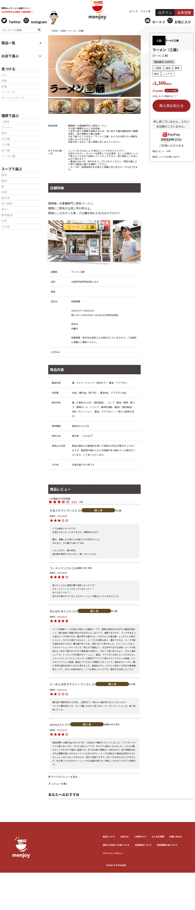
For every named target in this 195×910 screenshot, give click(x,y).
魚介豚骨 (6, 203)
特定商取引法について (167, 844)
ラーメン (6, 127)
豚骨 (4, 175)
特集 (4, 80)
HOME (54, 30)
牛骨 (4, 221)
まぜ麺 (5, 139)
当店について (109, 836)
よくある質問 (158, 836)
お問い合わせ (175, 836)
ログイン (165, 12)
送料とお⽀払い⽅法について (116, 844)
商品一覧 (21, 42)
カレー (5, 75)
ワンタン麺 (8, 156)
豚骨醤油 (6, 215)
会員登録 (184, 12)
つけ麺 (5, 144)
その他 (5, 226)
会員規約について (143, 844)
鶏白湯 (5, 198)
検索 (39, 29)
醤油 (4, 180)
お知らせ (124, 836)
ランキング (8, 92)
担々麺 (5, 150)
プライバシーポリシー (113, 853)
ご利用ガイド (140, 836)
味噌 (4, 192)
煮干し (5, 209)
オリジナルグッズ (12, 98)
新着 (4, 86)
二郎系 (5, 121)
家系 (4, 133)
